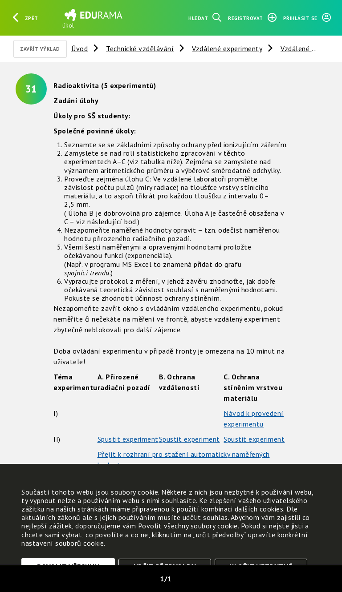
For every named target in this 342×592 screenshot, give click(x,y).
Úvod (79, 48)
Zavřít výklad (40, 49)
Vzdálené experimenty (227, 48)
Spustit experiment (128, 439)
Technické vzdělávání (140, 48)
